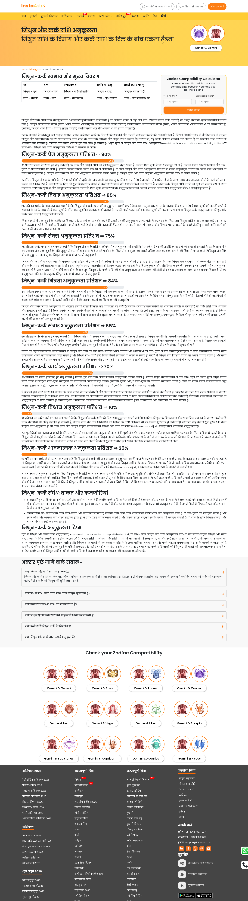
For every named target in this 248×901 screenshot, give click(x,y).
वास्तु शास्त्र (80, 884)
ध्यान (129, 857)
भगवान (78, 851)
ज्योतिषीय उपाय (82, 879)
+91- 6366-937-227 (195, 831)
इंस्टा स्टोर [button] (104, 16)
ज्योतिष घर (133, 835)
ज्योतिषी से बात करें (191, 6)
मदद (181, 817)
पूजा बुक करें (133, 785)
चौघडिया (79, 868)
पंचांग (91, 16)
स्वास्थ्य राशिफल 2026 (34, 790)
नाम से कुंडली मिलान (138, 779)
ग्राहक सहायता (187, 778)
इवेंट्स (182, 811)
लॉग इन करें (217, 6)
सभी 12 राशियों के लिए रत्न (88, 873)
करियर (183, 795)
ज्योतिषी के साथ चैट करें (157, 6)
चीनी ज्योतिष (81, 813)
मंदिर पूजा (122, 15)
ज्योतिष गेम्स (81, 785)
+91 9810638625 (192, 837)
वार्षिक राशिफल (31, 863)
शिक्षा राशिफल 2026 (33, 807)
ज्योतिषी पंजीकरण (188, 806)
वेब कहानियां (134, 868)
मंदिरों (77, 857)
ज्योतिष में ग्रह (81, 896)
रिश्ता (77, 829)
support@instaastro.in (198, 842)
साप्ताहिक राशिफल (32, 852)
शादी (76, 835)
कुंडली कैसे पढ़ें (134, 818)
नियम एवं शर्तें (186, 789)
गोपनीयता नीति (187, 784)
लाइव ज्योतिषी (134, 801)
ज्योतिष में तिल (135, 896)
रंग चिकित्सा (133, 851)
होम (24, 16)
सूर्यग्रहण (79, 790)
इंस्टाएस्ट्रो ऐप (134, 790)
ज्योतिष (78, 846)
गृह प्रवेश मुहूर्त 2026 (32, 885)
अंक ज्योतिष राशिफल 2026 (36, 818)
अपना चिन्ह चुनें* (170, 96)
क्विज (77, 779)
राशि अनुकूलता (35, 69)
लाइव (81, 15)
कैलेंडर (135, 16)
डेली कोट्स (132, 884)
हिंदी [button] (163, 16)
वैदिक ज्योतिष (82, 807)
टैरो (155, 16)
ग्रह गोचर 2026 (82, 890)
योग (129, 846)
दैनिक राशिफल (135, 807)
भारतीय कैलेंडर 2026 (85, 801)
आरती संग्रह (133, 873)
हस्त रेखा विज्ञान (83, 862)
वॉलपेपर (131, 879)
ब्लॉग (146, 16)
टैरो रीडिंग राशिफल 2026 (35, 779)
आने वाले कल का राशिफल (36, 841)
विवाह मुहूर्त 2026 (31, 880)
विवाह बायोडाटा (135, 829)
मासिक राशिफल (31, 857)
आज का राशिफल (31, 835)
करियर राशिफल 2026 (34, 796)
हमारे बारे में (185, 800)
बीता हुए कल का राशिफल (36, 846)
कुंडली (33, 16)
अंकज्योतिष (80, 824)
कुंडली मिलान (49, 16)
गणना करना (193, 110)
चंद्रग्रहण (78, 796)
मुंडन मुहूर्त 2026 (30, 896)
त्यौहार (78, 840)
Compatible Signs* (204, 96)
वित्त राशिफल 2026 (32, 801)
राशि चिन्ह (132, 890)
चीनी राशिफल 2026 (32, 813)
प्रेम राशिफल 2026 (32, 785)
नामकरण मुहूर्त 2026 (33, 891)
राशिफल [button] (66, 16)
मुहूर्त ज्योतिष (81, 818)
